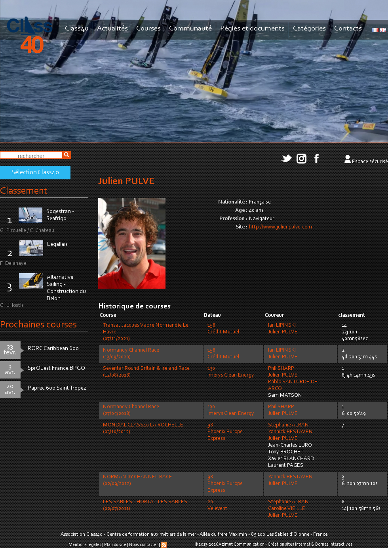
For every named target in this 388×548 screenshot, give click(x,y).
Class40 (77, 28)
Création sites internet (289, 544)
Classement (24, 191)
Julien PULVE (283, 332)
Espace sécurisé (370, 162)
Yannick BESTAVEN (290, 432)
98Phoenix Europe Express (225, 431)
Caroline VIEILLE (286, 509)
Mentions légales (84, 544)
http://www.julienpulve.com (280, 227)
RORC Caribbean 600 (53, 349)
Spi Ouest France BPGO (56, 368)
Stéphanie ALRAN (288, 425)
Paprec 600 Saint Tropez (57, 388)
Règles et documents (252, 28)
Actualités (112, 28)
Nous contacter (143, 544)
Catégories (309, 28)
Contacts (348, 28)
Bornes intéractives (333, 544)
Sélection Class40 (35, 172)
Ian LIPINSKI (282, 325)
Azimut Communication (241, 544)
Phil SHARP (281, 368)
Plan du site (115, 544)
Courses (148, 28)
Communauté (190, 28)
